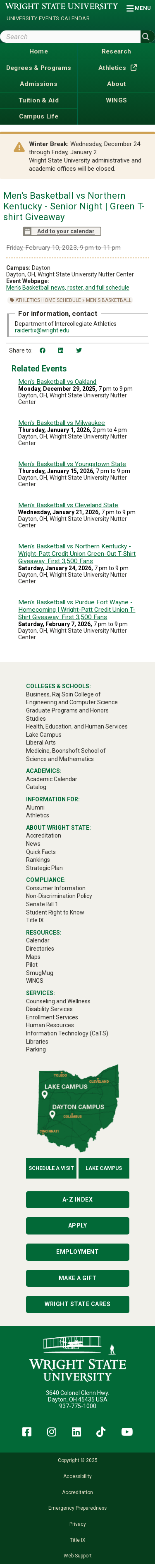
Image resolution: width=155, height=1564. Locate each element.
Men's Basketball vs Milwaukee (61, 423)
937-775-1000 (77, 1406)
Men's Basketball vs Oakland (57, 381)
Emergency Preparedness (77, 1508)
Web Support (78, 1556)
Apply (77, 1225)
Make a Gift (78, 1278)
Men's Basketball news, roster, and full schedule (67, 287)
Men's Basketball (108, 300)
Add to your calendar (59, 231)
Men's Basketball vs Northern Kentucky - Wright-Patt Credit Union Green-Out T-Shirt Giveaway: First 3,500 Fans (77, 554)
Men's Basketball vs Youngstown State (72, 464)
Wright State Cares (77, 1304)
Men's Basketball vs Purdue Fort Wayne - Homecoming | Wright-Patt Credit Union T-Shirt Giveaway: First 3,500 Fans (76, 610)
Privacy (77, 1524)
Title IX (77, 1540)
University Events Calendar (48, 18)
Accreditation (77, 1492)
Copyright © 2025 (78, 1460)
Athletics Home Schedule (48, 300)
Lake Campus (104, 1168)
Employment (77, 1251)
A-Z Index (77, 1199)
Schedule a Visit (51, 1168)
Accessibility (77, 1476)
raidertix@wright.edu (42, 330)
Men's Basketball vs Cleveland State (68, 505)
